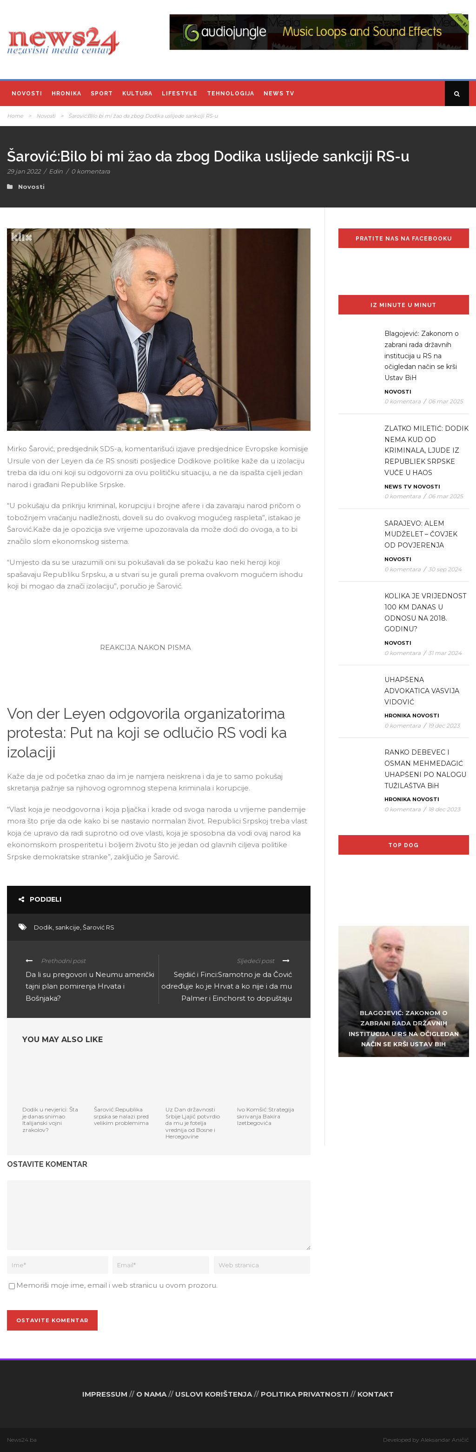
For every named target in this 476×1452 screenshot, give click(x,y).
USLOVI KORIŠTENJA (213, 1394)
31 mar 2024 (445, 652)
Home (15, 116)
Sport (102, 93)
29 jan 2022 (23, 171)
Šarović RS (98, 927)
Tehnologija (230, 93)
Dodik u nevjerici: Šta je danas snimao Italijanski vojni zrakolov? (50, 1119)
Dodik (43, 927)
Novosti (27, 93)
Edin (56, 171)
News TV (279, 93)
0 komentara (90, 171)
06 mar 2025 (445, 401)
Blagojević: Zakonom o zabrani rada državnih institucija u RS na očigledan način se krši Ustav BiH (421, 355)
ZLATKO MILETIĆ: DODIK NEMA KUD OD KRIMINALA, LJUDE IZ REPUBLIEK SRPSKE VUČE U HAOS (426, 450)
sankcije (67, 927)
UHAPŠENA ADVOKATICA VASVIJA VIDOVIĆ (421, 691)
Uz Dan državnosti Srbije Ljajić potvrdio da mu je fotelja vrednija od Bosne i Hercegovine (192, 1123)
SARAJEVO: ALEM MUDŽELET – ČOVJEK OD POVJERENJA (420, 534)
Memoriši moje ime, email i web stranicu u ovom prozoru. (117, 1285)
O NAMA (151, 1394)
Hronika (66, 93)
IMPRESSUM (104, 1394)
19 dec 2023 (444, 725)
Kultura (137, 93)
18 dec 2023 (444, 809)
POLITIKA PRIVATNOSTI (305, 1394)
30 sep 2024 (445, 569)
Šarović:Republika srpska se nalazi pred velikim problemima (121, 1116)
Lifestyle (180, 93)
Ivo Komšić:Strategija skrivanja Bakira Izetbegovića (265, 1116)
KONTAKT (375, 1394)
